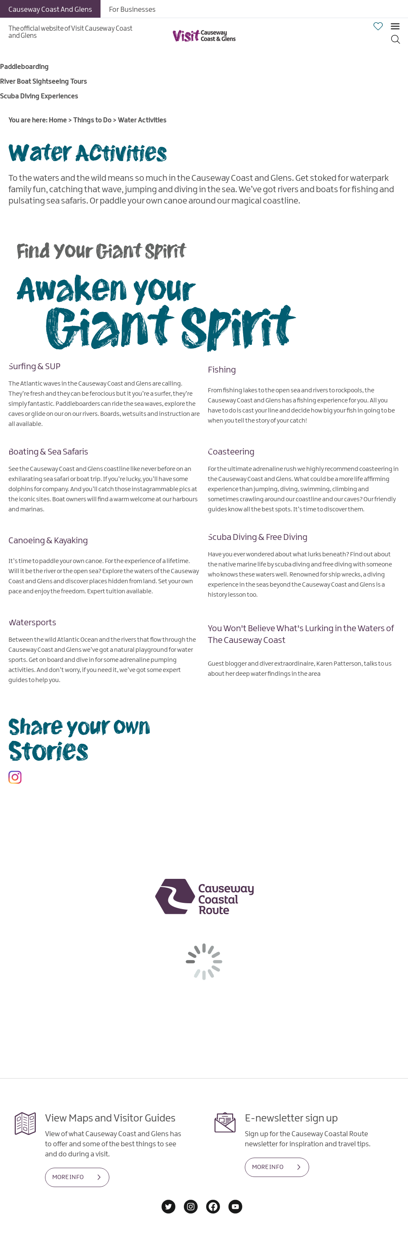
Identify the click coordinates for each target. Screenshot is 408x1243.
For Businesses (132, 9)
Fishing (222, 370)
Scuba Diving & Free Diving (257, 537)
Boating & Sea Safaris (48, 452)
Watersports (32, 622)
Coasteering (231, 452)
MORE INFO (68, 1177)
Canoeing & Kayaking (48, 540)
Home (58, 120)
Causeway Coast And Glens (50, 9)
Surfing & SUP (34, 366)
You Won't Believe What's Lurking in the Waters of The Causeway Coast (301, 634)
